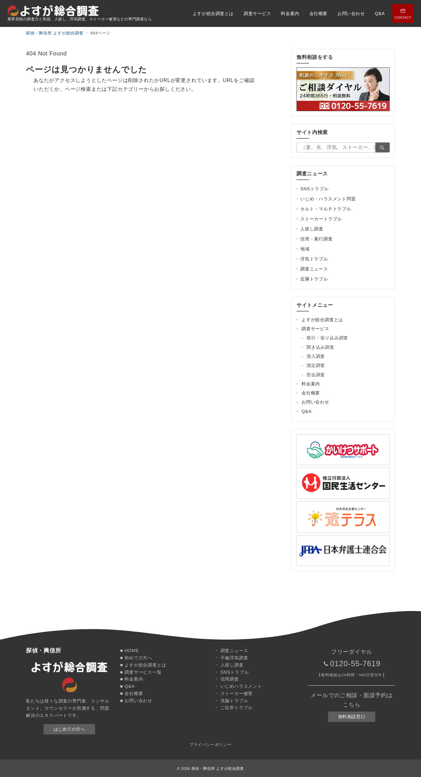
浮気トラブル (314, 258)
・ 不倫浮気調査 (231, 657)
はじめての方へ (69, 729)
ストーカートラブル (321, 218)
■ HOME (129, 650)
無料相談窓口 (351, 716)
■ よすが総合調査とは (143, 664)
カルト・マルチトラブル (325, 208)
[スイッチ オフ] (402, 13)
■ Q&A (127, 686)
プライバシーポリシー (210, 744)
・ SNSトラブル (231, 672)
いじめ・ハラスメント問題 (328, 198)
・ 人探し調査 (229, 664)
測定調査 (316, 365)
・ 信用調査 (226, 679)
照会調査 (316, 374)
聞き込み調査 (320, 347)
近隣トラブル (314, 278)
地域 (305, 248)
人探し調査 (311, 228)
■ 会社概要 (131, 693)
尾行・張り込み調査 (327, 337)
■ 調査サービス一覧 (141, 672)
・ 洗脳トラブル (231, 700)
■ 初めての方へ (136, 657)
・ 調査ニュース (231, 650)
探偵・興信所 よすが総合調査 (217, 768)
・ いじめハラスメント (238, 686)
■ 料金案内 (131, 679)
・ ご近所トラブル (233, 707)
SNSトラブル (314, 188)
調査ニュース (314, 268)
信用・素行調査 (316, 238)
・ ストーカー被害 (233, 693)
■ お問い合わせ (136, 700)
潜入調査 (316, 356)
